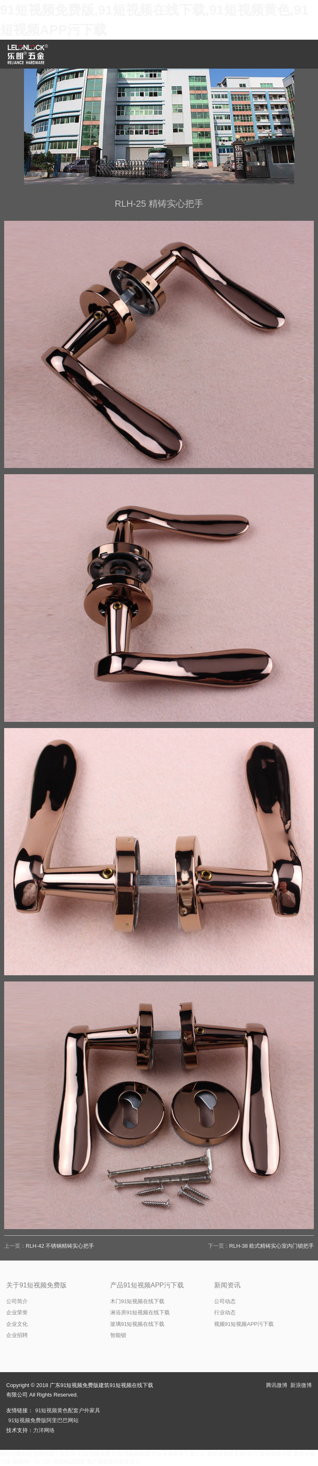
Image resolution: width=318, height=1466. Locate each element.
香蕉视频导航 (276, 1454)
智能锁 (118, 1335)
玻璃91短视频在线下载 (137, 1324)
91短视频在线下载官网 (49, 1454)
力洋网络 (44, 1430)
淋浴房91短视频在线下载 (140, 1312)
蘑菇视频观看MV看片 (232, 1454)
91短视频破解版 (131, 1454)
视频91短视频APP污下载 (244, 1324)
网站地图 (11, 1454)
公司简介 (17, 1301)
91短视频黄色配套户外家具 (67, 1410)
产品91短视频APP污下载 (147, 1285)
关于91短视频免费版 (36, 1285)
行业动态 (225, 1312)
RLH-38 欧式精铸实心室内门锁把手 (271, 1246)
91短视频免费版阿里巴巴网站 (43, 1420)
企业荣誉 (17, 1312)
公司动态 (225, 1301)
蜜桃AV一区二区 (31, 1462)
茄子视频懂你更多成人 (113, 1462)
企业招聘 (17, 1335)
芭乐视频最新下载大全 (178, 1454)
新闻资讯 (227, 1285)
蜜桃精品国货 (69, 1462)
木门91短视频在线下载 (137, 1301)
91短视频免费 (93, 1454)
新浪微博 (301, 1385)
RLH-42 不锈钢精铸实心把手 (60, 1246)
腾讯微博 (276, 1385)
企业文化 (17, 1324)
